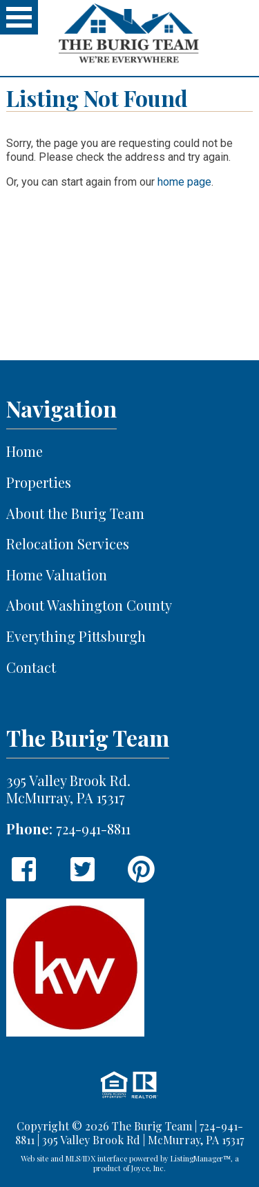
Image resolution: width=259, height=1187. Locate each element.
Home (24, 451)
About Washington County (89, 605)
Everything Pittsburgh (76, 636)
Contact (31, 667)
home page (184, 181)
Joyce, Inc (147, 1168)
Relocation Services (67, 544)
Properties (38, 482)
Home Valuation (56, 575)
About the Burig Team (75, 513)
